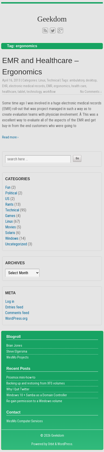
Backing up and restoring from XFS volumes (35, 383)
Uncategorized (16, 244)
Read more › (10, 137)
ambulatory (76, 80)
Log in (9, 301)
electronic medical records (27, 86)
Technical (53, 80)
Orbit (51, 444)
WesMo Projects (17, 357)
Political (11, 193)
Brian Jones (14, 345)
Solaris (10, 232)
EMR (49, 86)
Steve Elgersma (16, 351)
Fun (7, 187)
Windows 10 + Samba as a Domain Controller (36, 395)
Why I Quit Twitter (17, 389)
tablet (21, 92)
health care (78, 86)
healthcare (9, 92)
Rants (9, 204)
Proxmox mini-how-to (20, 377)
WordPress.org (16, 318)
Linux (42, 80)
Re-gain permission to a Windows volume (34, 401)
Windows (11, 238)
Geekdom (52, 19)
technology (34, 92)
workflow (49, 92)
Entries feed (14, 307)
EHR (5, 86)
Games (10, 215)
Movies (10, 227)
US (7, 198)
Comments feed (17, 313)
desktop (91, 80)
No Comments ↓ (91, 92)
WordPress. (65, 444)
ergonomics (62, 86)
